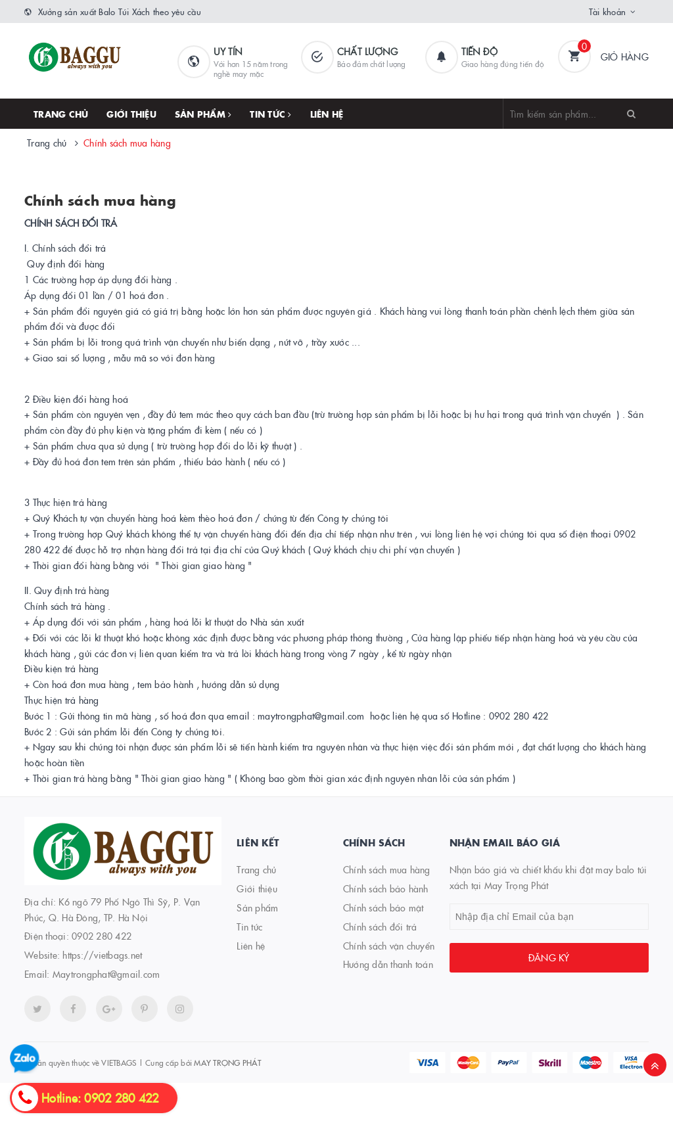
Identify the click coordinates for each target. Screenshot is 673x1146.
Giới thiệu (131, 114)
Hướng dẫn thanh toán (388, 964)
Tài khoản (607, 11)
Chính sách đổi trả (380, 926)
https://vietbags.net (102, 954)
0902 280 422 (101, 935)
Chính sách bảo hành (386, 888)
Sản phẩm (203, 114)
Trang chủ (61, 114)
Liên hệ (327, 114)
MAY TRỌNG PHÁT (227, 1062)
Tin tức (270, 114)
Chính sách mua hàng (100, 200)
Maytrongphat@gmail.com (106, 973)
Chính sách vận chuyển (388, 945)
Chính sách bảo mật (383, 907)
